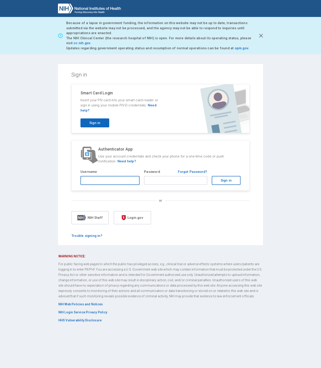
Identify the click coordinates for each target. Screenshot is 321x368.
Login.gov (132, 217)
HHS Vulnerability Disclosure (80, 320)
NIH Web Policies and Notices (80, 304)
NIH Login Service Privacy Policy (82, 312)
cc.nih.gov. (82, 43)
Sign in (226, 180)
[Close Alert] (261, 35)
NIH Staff (90, 217)
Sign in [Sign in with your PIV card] (94, 123)
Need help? (126, 161)
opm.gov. (242, 48)
